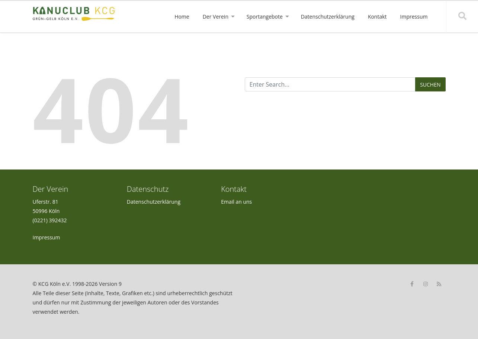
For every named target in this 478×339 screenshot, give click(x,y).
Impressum (46, 237)
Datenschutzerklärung (153, 201)
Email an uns (236, 201)
